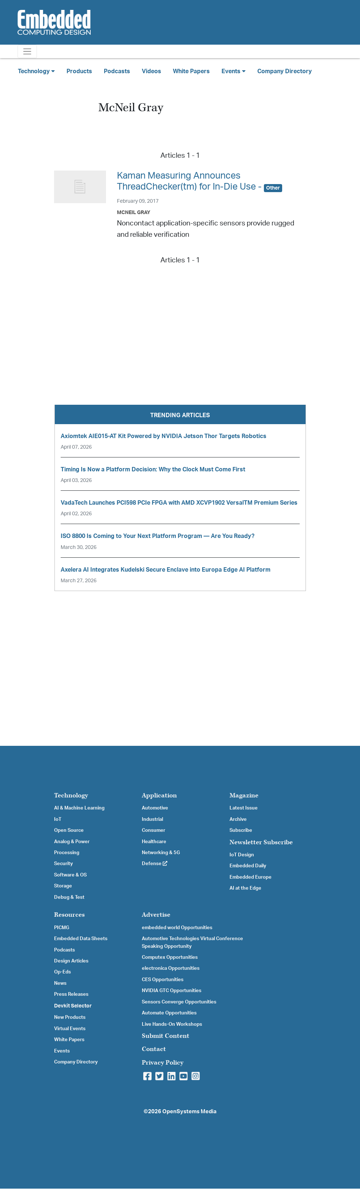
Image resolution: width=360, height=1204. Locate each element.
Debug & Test (69, 897)
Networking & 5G (161, 852)
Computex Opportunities (170, 957)
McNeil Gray (133, 212)
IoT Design (242, 855)
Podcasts (117, 71)
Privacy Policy (162, 1062)
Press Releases (71, 994)
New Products (70, 1017)
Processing (66, 852)
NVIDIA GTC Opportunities (171, 990)
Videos (151, 71)
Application (159, 795)
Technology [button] (36, 71)
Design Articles (71, 961)
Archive (238, 819)
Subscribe (241, 830)
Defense (154, 863)
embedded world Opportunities (177, 928)
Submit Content (165, 1036)
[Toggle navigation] (27, 51)
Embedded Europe (251, 877)
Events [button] (233, 71)
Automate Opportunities (169, 1013)
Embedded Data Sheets (80, 938)
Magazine (244, 795)
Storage (63, 886)
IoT (57, 819)
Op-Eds (62, 972)
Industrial (152, 819)
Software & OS (70, 875)
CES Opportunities (162, 979)
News (60, 983)
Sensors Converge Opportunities (179, 1002)
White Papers (191, 71)
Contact (154, 1049)
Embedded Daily (248, 866)
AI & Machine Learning (79, 808)
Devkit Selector (73, 1006)
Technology (71, 795)
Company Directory (284, 71)
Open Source (69, 830)
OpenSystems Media (189, 1111)
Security (63, 863)
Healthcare (154, 842)
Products (79, 71)
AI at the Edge (245, 888)
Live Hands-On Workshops (172, 1024)
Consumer (153, 830)
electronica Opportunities (171, 968)
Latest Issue (244, 808)
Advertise (156, 915)
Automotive (155, 808)
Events (62, 1051)
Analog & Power (72, 842)
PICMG (61, 928)
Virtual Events (70, 1029)
